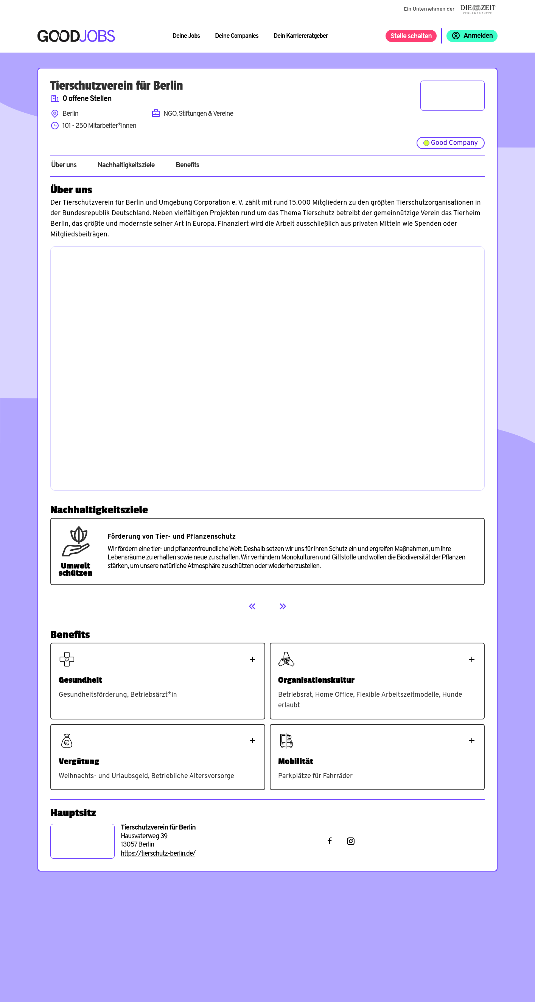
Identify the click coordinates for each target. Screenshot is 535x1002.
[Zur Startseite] (76, 36)
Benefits (187, 166)
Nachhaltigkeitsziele (126, 166)
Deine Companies (236, 36)
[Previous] (252, 606)
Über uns (63, 166)
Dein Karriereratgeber (301, 36)
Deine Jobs (186, 36)
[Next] (283, 606)
